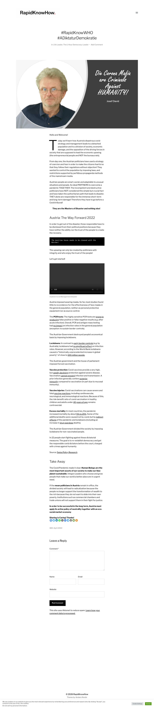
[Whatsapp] (59, 520)
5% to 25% (81, 414)
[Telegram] (68, 520)
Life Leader (57, 45)
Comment (54, 549)
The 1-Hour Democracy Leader (75, 45)
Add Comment (97, 45)
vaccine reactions (62, 393)
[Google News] (65, 520)
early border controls (83, 343)
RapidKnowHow (80, 694)
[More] (76, 520)
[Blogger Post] (62, 520)
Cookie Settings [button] (137, 703)
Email (80, 577)
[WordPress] (71, 520)
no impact (57, 325)
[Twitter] (54, 520)
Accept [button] (148, 703)
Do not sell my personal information (14, 706)
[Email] (73, 520)
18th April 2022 (56, 528)
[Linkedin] (56, 520)
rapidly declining (60, 373)
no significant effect (82, 346)
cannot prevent (68, 376)
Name (52, 577)
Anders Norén (81, 697)
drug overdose (66, 423)
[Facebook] (51, 520)
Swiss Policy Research (67, 452)
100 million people (76, 355)
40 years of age (80, 402)
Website (53, 589)
